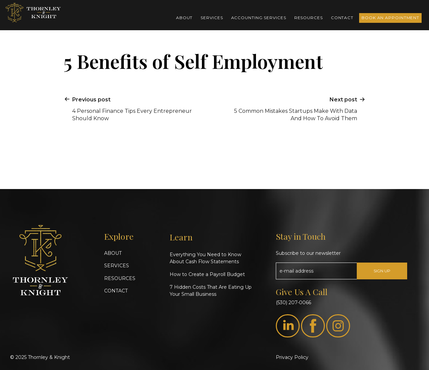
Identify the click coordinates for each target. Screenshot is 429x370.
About (184, 17)
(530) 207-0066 (293, 302)
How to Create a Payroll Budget (207, 274)
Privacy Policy (292, 357)
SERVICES (116, 266)
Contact (342, 17)
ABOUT (113, 253)
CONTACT (116, 291)
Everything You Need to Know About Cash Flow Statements (205, 258)
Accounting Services (258, 17)
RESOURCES (119, 278)
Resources (308, 17)
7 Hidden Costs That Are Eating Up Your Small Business (211, 290)
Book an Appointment (390, 17)
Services (212, 17)
